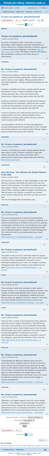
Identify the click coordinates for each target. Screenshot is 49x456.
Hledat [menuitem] (47, 12)
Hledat (39, 20)
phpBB (18, 453)
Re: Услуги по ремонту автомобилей (19, 69)
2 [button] (28, 24)
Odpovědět (6, 20)
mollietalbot (5, 62)
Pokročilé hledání (42, 20)
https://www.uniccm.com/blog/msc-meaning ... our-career (22, 302)
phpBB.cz (29, 454)
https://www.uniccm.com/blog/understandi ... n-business (22, 382)
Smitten (3, 275)
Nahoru (47, 58)
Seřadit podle (24, 420)
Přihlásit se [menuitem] (44, 8)
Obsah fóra (20, 449)
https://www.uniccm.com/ (10, 160)
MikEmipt (4, 28)
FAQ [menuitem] (17, 8)
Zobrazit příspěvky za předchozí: (24, 417)
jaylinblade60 (5, 165)
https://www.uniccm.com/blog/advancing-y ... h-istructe (21, 237)
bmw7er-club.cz (9, 449)
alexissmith (4, 387)
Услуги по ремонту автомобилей (20, 16)
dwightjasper (5, 242)
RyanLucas (4, 205)
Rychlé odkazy (8, 8)
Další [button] (31, 24)
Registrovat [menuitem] (34, 8)
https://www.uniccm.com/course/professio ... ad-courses (22, 412)
